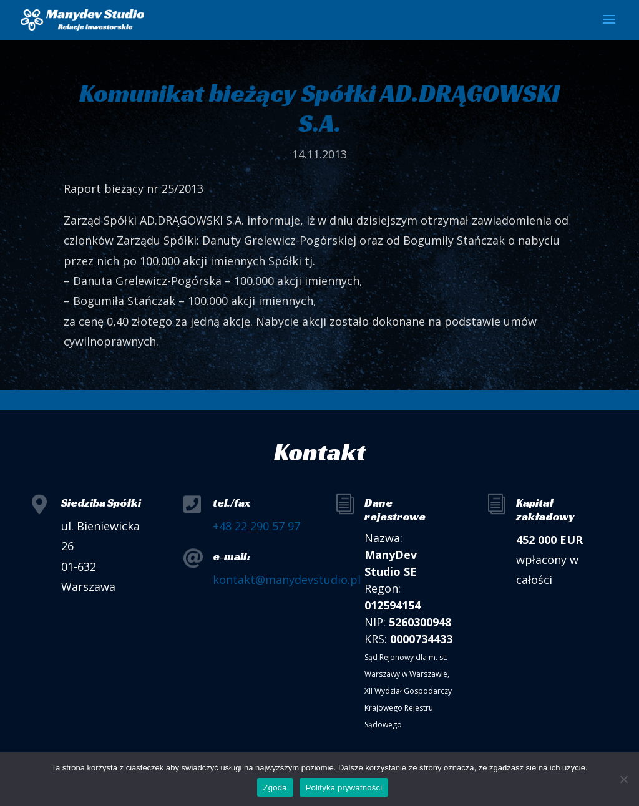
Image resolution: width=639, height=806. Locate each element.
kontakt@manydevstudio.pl (287, 579)
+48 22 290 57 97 (256, 525)
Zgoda (275, 787)
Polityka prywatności (344, 787)
